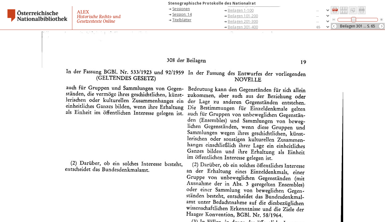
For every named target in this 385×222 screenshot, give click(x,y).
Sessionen (181, 8)
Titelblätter (181, 20)
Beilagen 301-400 (243, 27)
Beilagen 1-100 (241, 10)
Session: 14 (182, 14)
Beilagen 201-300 (243, 21)
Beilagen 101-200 (243, 15)
